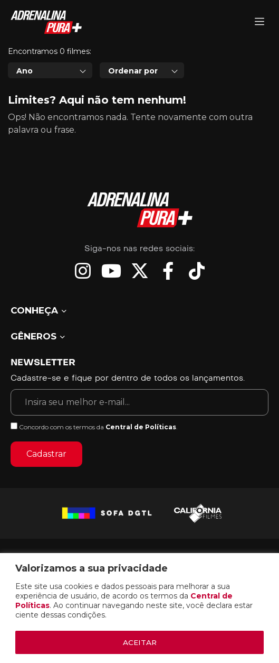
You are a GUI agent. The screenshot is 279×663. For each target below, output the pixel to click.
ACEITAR (139, 642)
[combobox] (50, 118)
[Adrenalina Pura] (259, 22)
